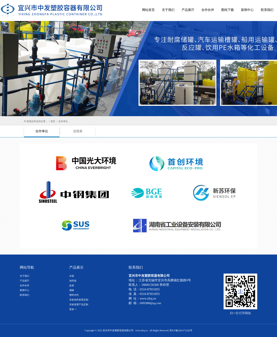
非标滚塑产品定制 (78, 304)
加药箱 (72, 280)
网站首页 (148, 9)
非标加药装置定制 (78, 299)
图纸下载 (227, 9)
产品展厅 (188, 9)
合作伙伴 (207, 9)
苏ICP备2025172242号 (181, 330)
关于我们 (168, 9)
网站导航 (27, 267)
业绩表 (78, 131)
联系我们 (267, 9)
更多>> (73, 309)
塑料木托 (74, 295)
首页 (52, 121)
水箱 (71, 276)
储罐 (71, 290)
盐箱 (71, 285)
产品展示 (76, 267)
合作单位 (63, 121)
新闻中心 (247, 9)
